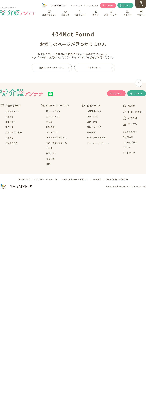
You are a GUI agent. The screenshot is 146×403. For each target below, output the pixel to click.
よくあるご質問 (92, 5)
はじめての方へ (76, 5)
